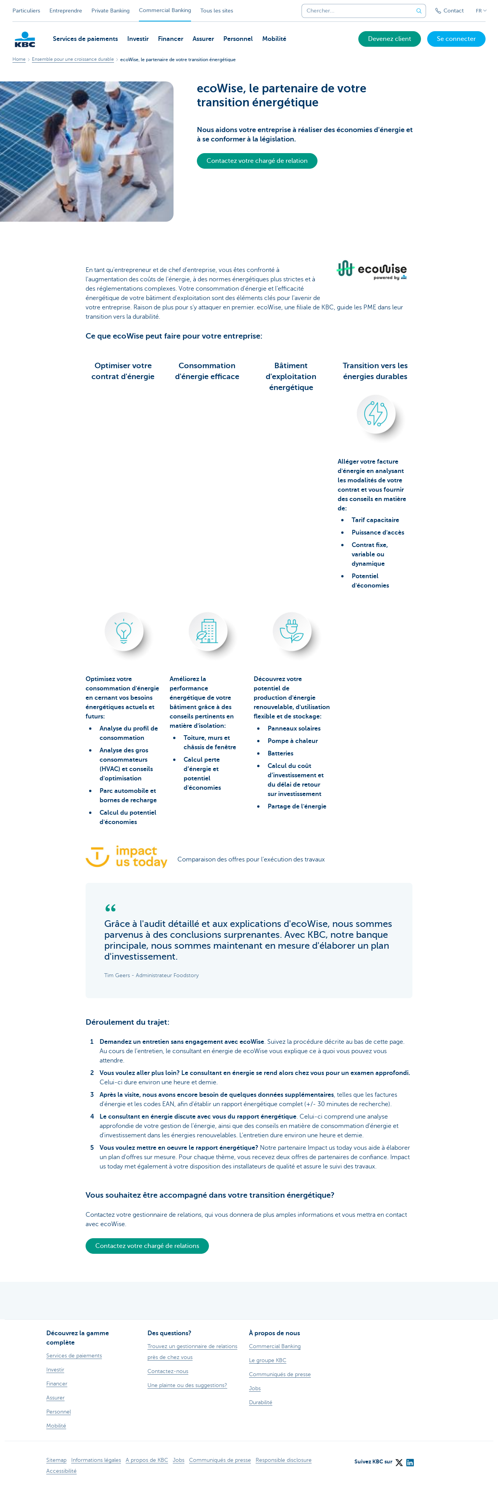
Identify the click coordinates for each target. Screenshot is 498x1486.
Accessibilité (61, 1471)
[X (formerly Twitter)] (398, 1460)
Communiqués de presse (220, 1460)
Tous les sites (216, 11)
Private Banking (110, 11)
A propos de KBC (147, 1460)
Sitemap (56, 1460)
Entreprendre (65, 11)
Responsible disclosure (284, 1460)
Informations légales (96, 1460)
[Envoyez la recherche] (419, 11)
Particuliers (26, 11)
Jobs (178, 1460)
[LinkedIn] (409, 1460)
